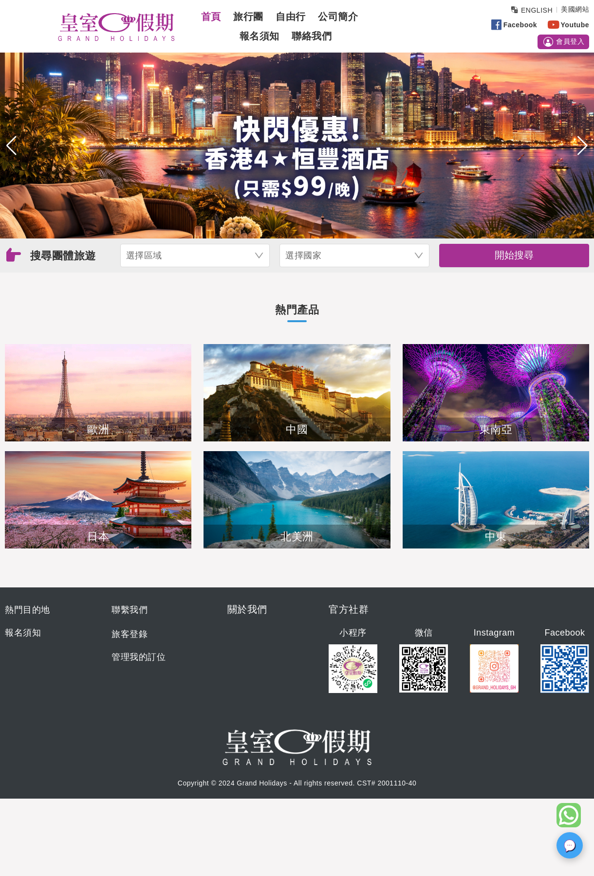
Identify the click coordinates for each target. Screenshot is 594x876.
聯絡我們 (312, 36)
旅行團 (248, 16)
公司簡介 (338, 16)
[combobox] (195, 255)
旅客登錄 (129, 634)
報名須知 (259, 36)
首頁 (211, 16)
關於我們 (247, 609)
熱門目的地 (27, 610)
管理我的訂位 (138, 657)
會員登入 (563, 42)
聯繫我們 (129, 610)
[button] (11, 145)
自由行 (291, 16)
